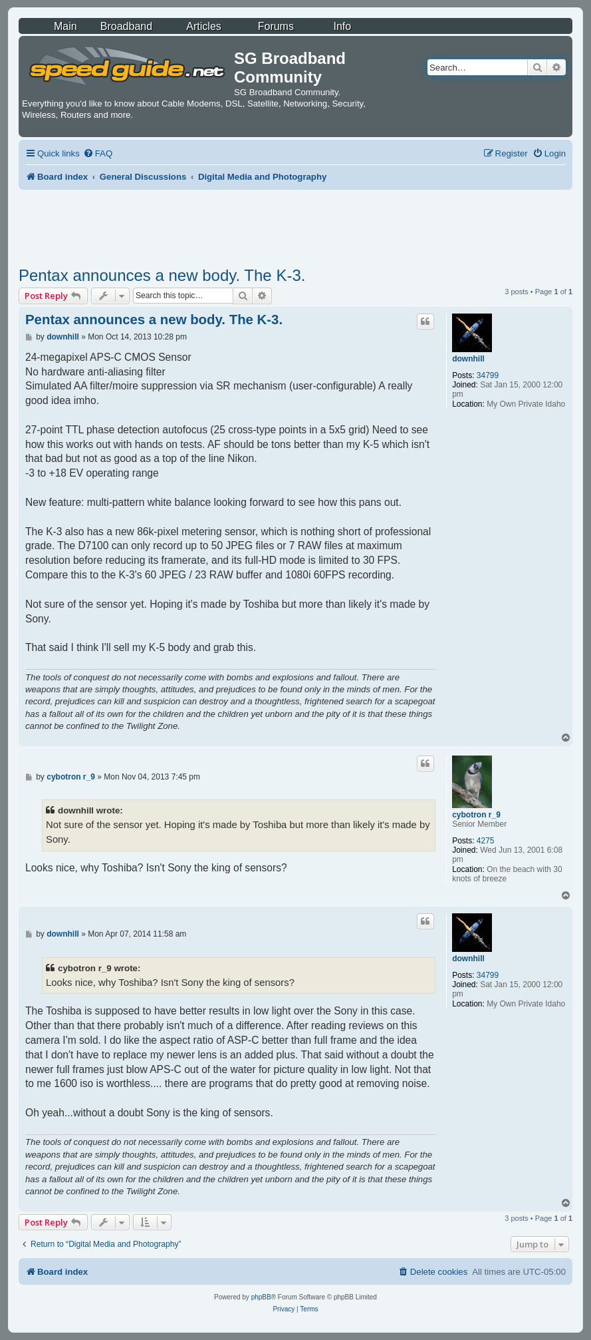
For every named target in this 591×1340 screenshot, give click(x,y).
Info (342, 26)
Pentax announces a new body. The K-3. (162, 275)
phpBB (261, 1297)
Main (65, 26)
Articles (203, 26)
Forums (276, 26)
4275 (486, 840)
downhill (468, 358)
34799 (488, 375)
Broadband (126, 26)
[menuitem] (97, 153)
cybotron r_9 (476, 814)
